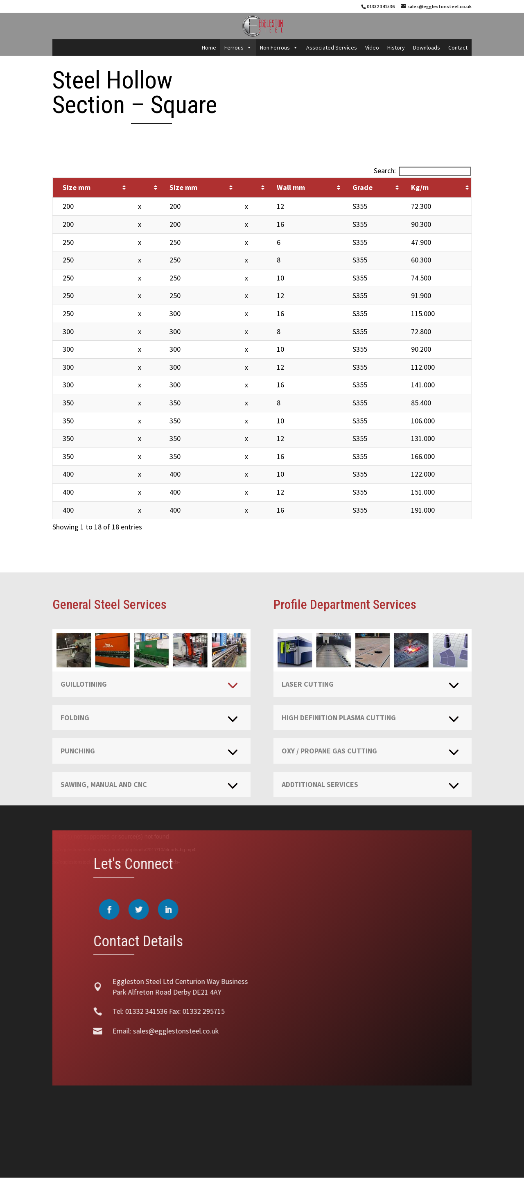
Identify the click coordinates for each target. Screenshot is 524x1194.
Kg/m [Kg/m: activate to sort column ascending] (420, 187)
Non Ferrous (279, 47)
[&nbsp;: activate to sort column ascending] (144, 187)
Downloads (426, 47)
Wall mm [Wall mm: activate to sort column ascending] (291, 187)
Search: (422, 170)
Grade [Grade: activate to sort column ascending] (362, 187)
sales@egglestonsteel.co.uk (163, 1031)
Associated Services (331, 47)
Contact (458, 47)
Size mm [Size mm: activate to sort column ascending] (76, 187)
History (396, 47)
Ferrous (238, 47)
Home (209, 47)
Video (372, 47)
